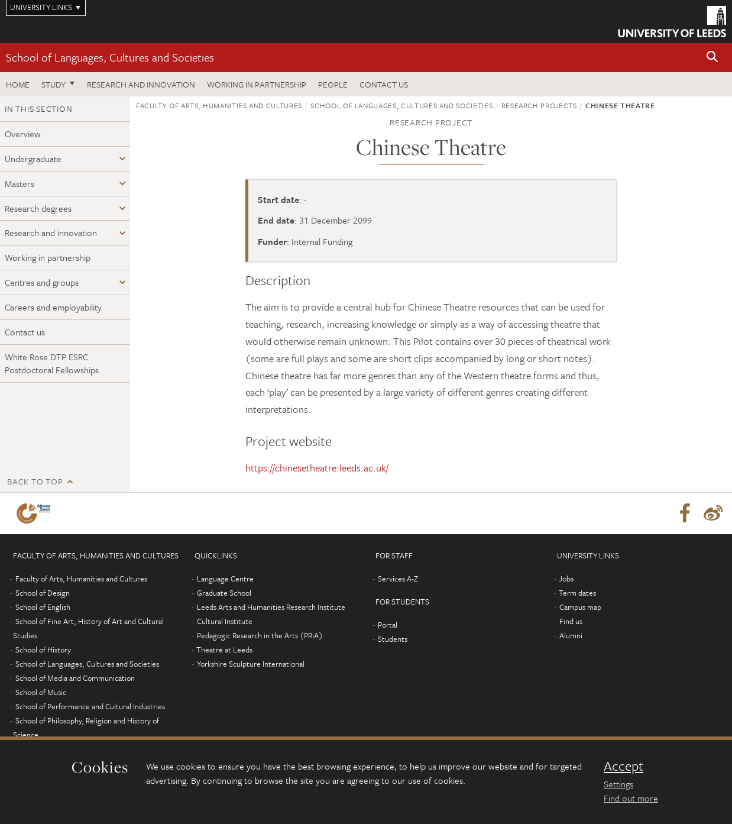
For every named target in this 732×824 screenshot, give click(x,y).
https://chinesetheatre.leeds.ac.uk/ (316, 467)
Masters (19, 183)
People (333, 84)
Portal (387, 625)
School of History (43, 649)
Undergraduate (33, 158)
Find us (570, 621)
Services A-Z (398, 578)
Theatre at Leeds (224, 649)
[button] (712, 58)
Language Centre (225, 578)
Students (392, 639)
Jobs (566, 578)
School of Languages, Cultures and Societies (110, 57)
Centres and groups (42, 282)
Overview (23, 133)
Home (18, 84)
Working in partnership (256, 84)
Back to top (35, 481)
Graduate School (224, 593)
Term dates (577, 593)
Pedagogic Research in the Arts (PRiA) (260, 635)
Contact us (383, 84)
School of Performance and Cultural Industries (90, 706)
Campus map (580, 607)
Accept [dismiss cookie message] (623, 766)
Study (53, 84)
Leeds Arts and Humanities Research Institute (271, 607)
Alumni (570, 635)
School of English (42, 607)
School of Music (40, 692)
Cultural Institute (224, 621)
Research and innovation (141, 84)
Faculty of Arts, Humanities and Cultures (219, 105)
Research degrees (38, 208)
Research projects (539, 105)
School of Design (42, 593)
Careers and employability (53, 307)
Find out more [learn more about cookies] (631, 797)
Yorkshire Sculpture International (251, 664)
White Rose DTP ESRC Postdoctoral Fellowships (52, 363)
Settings (618, 783)
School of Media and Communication (75, 678)
